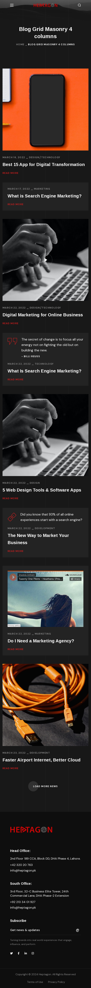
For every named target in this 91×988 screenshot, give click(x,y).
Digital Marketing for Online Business (43, 314)
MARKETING (42, 188)
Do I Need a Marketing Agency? (41, 640)
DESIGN (34, 157)
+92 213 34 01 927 (22, 902)
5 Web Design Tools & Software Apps (42, 490)
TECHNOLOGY (50, 157)
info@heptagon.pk (23, 870)
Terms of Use (35, 982)
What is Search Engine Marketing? (45, 195)
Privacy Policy (56, 982)
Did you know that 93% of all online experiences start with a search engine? (51, 517)
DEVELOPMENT (45, 528)
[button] (79, 5)
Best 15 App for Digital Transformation (44, 164)
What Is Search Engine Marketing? (44, 370)
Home (20, 44)
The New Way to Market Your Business (38, 539)
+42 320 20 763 (21, 865)
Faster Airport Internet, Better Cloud (42, 759)
